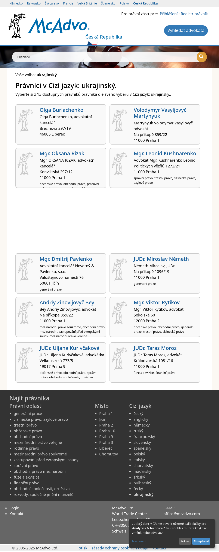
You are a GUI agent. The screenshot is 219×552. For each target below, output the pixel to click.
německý (141, 425)
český (138, 413)
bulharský (142, 482)
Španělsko (108, 3)
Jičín (103, 419)
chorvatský (143, 465)
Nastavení (139, 541)
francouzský (144, 436)
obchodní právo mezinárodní (40, 471)
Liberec (105, 448)
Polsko (124, 3)
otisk (83, 548)
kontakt (159, 548)
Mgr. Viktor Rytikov (157, 302)
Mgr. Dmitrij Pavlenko (66, 258)
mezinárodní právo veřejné (38, 442)
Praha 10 (107, 430)
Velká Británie (87, 3)
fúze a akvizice (27, 477)
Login (14, 507)
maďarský (142, 471)
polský (139, 454)
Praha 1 (106, 413)
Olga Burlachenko (61, 109)
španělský (142, 448)
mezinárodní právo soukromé (40, 454)
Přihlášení (169, 13)
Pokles (185, 541)
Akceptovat (201, 541)
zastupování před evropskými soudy (46, 459)
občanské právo (28, 430)
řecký (138, 488)
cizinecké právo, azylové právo (41, 419)
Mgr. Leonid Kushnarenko (165, 153)
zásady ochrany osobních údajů (120, 548)
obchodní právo (28, 436)
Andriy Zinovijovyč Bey (67, 302)
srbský (139, 477)
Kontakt (16, 513)
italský (139, 459)
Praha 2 (106, 425)
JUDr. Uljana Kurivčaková (69, 347)
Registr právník (194, 13)
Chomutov (108, 454)
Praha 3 (106, 442)
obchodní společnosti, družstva (42, 488)
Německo (16, 3)
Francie (68, 3)
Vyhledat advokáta (185, 30)
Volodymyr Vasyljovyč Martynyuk (160, 112)
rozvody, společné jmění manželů (44, 494)
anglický (140, 419)
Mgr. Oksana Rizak (62, 153)
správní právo (26, 465)
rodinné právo (26, 448)
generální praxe (28, 413)
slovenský (142, 442)
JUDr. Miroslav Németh (161, 258)
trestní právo (25, 425)
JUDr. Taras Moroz (155, 347)
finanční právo (27, 482)
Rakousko (34, 3)
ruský (138, 430)
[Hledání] (202, 57)
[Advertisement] (109, 222)
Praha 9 (106, 436)
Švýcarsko (52, 3)
